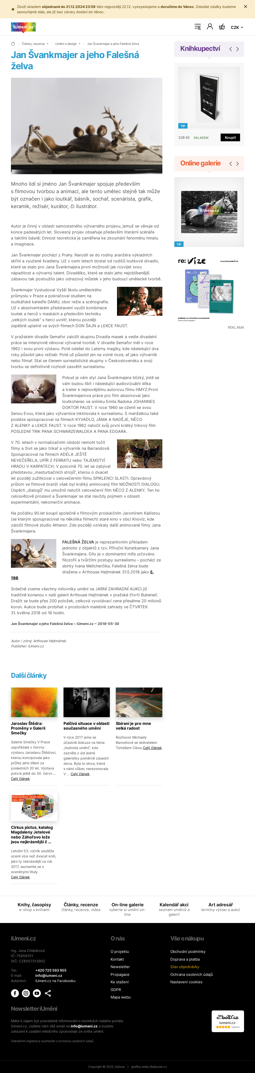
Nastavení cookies (186, 982)
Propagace (120, 974)
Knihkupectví (200, 48)
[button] (48, 993)
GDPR (116, 989)
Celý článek (20, 778)
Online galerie (200, 163)
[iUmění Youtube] (37, 993)
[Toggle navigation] (197, 27)
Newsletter (120, 966)
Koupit (230, 137)
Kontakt (117, 959)
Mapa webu (121, 997)
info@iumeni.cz (84, 1026)
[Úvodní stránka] (23, 26)
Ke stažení (120, 982)
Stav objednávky (184, 966)
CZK (235, 27)
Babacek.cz (158, 1067)
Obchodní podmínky (187, 951)
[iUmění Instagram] (26, 993)
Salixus (120, 1067)
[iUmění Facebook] (15, 993)
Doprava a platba (185, 959)
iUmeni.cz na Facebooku (55, 981)
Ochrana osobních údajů (191, 974)
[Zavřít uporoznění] (245, 6)
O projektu (120, 951)
